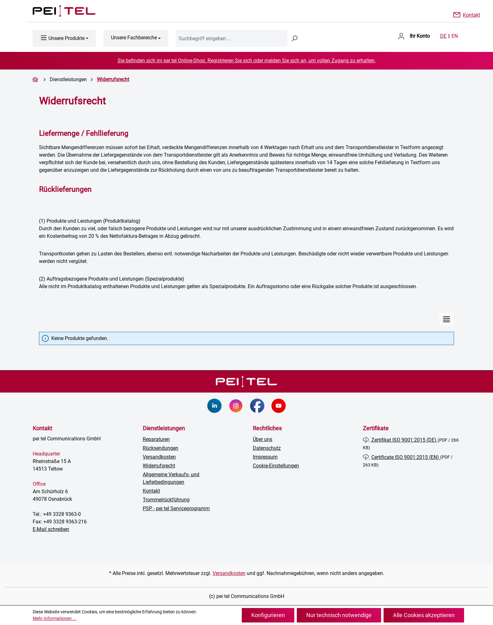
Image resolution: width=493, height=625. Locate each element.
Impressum (265, 457)
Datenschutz (267, 448)
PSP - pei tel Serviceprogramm (176, 508)
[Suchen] (294, 38)
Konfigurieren (268, 615)
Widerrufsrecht (159, 466)
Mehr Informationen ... (54, 618)
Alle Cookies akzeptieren (424, 615)
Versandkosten (159, 457)
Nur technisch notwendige (339, 615)
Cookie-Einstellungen (276, 466)
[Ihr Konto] (414, 36)
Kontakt (471, 14)
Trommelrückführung (166, 500)
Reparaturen (156, 439)
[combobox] (231, 38)
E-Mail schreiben (51, 529)
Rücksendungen (160, 448)
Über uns (262, 439)
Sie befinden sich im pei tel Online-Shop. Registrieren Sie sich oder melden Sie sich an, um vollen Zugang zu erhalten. (247, 61)
